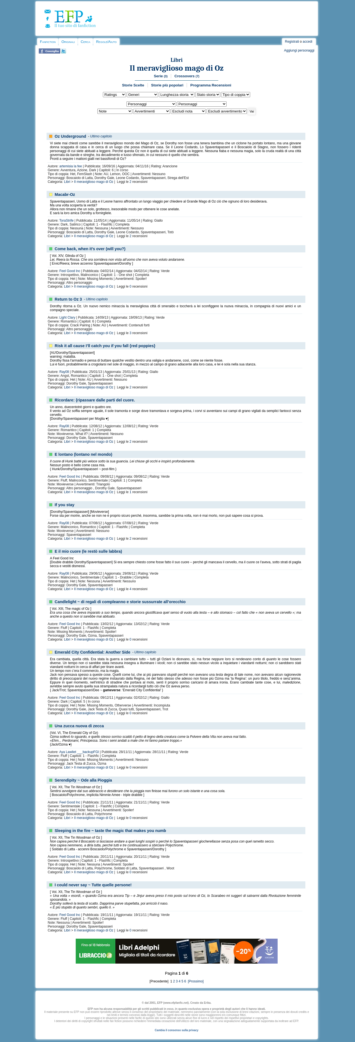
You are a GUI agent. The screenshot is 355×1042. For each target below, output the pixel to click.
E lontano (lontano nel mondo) (83, 454)
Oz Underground (70, 136)
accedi (307, 41)
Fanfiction (47, 42)
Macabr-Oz (65, 194)
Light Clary (67, 317)
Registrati (292, 41)
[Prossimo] (195, 981)
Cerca (85, 42)
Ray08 (64, 372)
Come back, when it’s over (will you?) (90, 249)
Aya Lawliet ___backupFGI (79, 752)
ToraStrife (66, 220)
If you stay (64, 505)
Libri (177, 60)
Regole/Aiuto (106, 42)
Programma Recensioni (210, 85)
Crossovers (186, 76)
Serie (161, 76)
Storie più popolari (167, 85)
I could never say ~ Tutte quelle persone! (93, 885)
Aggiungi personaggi (299, 50)
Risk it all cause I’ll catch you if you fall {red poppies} (105, 346)
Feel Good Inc (69, 271)
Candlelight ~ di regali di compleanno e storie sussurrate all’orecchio (120, 602)
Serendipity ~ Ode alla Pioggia (83, 780)
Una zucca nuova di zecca (79, 726)
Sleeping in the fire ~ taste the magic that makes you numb (110, 830)
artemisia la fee (70, 166)
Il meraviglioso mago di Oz (177, 68)
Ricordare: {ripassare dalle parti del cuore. (95, 400)
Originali (68, 42)
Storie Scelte (133, 85)
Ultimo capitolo (101, 136)
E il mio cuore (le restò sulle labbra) (88, 551)
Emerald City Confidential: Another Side (92, 652)
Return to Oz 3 (68, 299)
